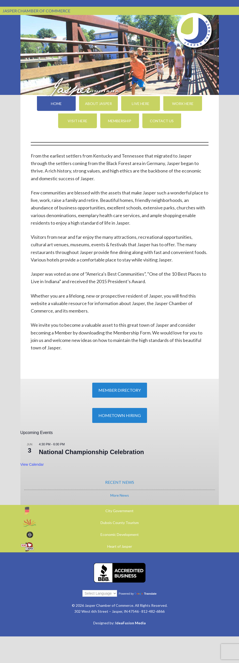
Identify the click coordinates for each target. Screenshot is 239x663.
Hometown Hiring (119, 415)
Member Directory (119, 390)
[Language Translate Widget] (99, 593)
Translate (145, 593)
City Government (119, 511)
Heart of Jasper (119, 546)
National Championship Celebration (91, 451)
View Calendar (32, 464)
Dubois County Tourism (120, 522)
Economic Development (120, 534)
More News (119, 495)
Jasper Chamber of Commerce (194, 30)
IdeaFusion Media (130, 623)
